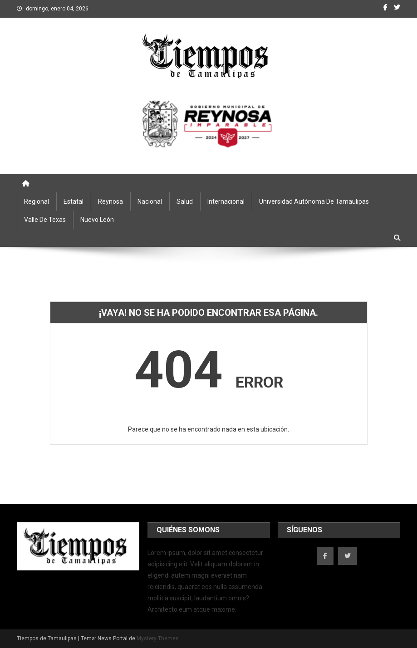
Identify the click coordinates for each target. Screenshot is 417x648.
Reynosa (110, 201)
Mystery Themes (158, 638)
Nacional (149, 201)
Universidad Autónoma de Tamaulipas (314, 201)
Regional (36, 201)
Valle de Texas (45, 219)
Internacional (226, 201)
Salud (185, 201)
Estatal (73, 201)
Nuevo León (97, 219)
